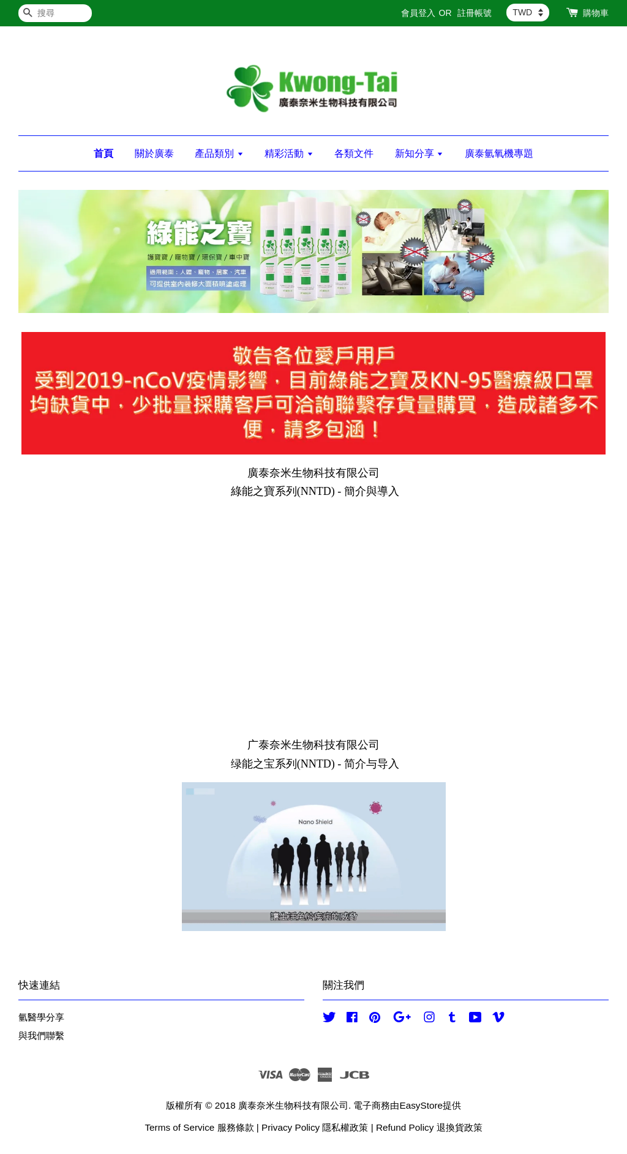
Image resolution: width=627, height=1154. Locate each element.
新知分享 (419, 153)
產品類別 (219, 153)
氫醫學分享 (41, 1017)
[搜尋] (55, 13)
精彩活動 (289, 153)
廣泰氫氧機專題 (499, 153)
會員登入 (418, 13)
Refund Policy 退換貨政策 (429, 1127)
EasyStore (421, 1105)
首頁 (103, 153)
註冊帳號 (474, 13)
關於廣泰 (154, 153)
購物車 (596, 13)
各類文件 (354, 153)
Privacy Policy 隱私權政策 (314, 1127)
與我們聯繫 (41, 1035)
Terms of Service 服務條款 (199, 1127)
